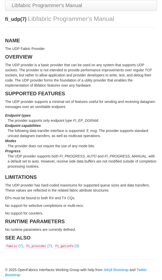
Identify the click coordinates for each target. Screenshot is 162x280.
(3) (66, 246)
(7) (14, 246)
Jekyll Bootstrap (115, 270)
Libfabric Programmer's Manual (47, 5)
